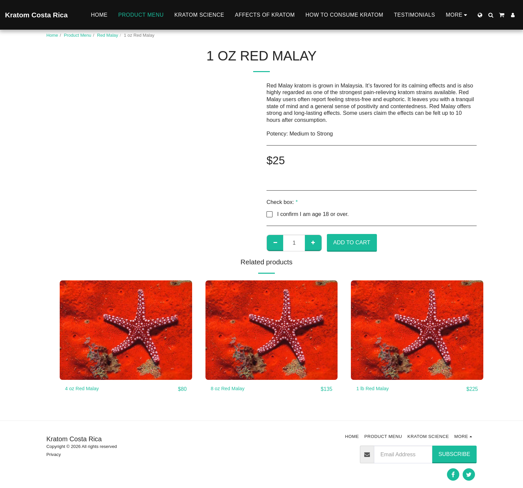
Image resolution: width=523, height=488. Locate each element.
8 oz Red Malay (230, 389)
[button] (491, 15)
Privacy (53, 454)
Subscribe (454, 454)
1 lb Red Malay (374, 389)
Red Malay (107, 35)
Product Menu (77, 35)
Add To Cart (351, 242)
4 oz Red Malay (84, 389)
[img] (126, 330)
